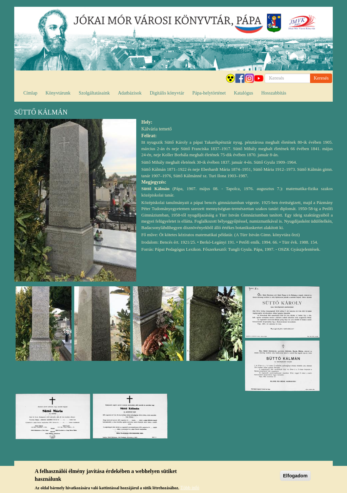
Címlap (30, 93)
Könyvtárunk (57, 93)
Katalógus (243, 93)
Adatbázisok (130, 93)
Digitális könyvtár (167, 93)
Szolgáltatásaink (94, 93)
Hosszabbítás (273, 93)
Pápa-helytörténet (209, 93)
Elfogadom (295, 477)
